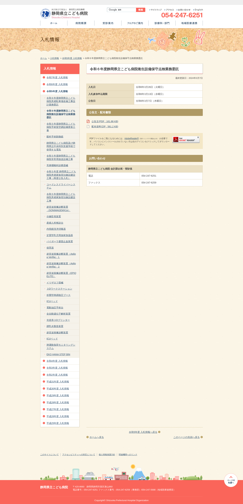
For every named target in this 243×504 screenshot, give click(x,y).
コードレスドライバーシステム (61, 186)
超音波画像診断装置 (57, 332)
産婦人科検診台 (55, 222)
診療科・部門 (162, 24)
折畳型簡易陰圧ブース (59, 295)
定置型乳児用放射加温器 (60, 235)
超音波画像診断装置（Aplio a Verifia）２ (61, 265)
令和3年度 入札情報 (57, 367)
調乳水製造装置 (55, 326)
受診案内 (107, 24)
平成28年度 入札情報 (58, 402)
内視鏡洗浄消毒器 (56, 229)
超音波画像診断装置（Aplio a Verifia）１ (61, 255)
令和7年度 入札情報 (57, 77)
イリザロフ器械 (55, 282)
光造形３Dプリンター (58, 320)
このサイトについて (49, 454)
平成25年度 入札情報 (58, 423)
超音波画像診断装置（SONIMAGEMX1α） (59, 208)
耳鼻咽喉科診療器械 (57, 165)
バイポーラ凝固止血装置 (60, 241)
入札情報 (54, 58)
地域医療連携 (189, 24)
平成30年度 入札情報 (58, 388)
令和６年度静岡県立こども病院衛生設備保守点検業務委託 (61, 114)
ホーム (53, 24)
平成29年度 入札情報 (58, 395)
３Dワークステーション (59, 288)
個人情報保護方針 (107, 454)
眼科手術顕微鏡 (55, 136)
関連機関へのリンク (128, 454)
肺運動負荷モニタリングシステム (61, 346)
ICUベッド (52, 301)
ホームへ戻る (96, 437)
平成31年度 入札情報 (58, 381)
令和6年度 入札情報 (57, 84)
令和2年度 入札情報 (57, 374)
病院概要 (80, 24)
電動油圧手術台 (55, 307)
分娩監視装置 (54, 216)
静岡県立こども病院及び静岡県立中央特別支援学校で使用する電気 (61, 146)
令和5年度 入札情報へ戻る (143, 432)
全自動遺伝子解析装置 (59, 313)
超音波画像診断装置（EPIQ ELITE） (61, 275)
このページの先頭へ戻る (186, 437)
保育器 (50, 247)
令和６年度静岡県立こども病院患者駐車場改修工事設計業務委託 (61, 101)
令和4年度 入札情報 (57, 361)
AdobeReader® (131, 138)
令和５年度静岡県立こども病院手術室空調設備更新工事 (61, 127)
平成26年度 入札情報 (58, 416)
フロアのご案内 (135, 24)
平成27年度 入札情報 (58, 409)
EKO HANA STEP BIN (58, 354)
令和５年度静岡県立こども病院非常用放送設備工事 (61, 157)
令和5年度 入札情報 (72, 58)
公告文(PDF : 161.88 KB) (105, 121)
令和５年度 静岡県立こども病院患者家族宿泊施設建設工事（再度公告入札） (61, 175)
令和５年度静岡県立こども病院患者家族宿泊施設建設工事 (61, 197)
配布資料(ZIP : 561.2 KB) (105, 126)
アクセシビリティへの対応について (78, 454)
